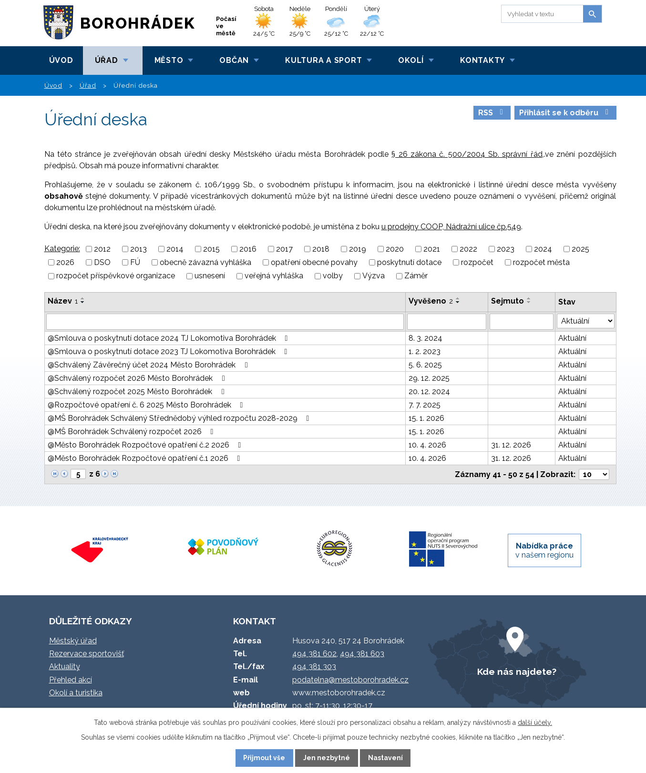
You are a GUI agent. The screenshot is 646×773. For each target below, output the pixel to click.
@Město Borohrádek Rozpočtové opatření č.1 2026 (146, 458)
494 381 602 (314, 653)
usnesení (210, 276)
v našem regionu (544, 550)
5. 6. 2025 (425, 364)
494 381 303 (314, 666)
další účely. (535, 722)
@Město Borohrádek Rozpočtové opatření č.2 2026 (146, 444)
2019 (357, 249)
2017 (284, 249)
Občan (234, 60)
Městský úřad (73, 640)
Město (169, 60)
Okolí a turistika (76, 692)
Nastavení (385, 758)
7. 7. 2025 (425, 404)
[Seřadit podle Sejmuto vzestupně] (529, 298)
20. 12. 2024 (429, 391)
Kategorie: (62, 248)
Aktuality (64, 666)
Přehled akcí (70, 679)
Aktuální (572, 338)
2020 (395, 249)
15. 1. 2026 (426, 418)
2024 (543, 249)
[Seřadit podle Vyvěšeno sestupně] (458, 302)
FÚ (135, 262)
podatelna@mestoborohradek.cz (350, 679)
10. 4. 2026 (427, 444)
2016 (247, 249)
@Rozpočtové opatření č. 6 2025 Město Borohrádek (147, 404)
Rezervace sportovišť (86, 653)
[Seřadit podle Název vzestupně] (83, 298)
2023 (505, 249)
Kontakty (482, 60)
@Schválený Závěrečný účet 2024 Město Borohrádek (149, 364)
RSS (492, 112)
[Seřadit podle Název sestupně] (83, 302)
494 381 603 (362, 653)
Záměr (416, 276)
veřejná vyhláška (274, 276)
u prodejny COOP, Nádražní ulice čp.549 (451, 226)
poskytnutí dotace (409, 262)
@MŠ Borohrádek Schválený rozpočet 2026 (132, 431)
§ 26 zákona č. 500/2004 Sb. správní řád (467, 154)
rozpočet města (541, 262)
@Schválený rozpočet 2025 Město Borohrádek (137, 391)
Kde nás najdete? (516, 671)
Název (63, 300)
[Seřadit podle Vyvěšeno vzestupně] (458, 298)
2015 (211, 249)
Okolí (411, 60)
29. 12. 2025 (429, 378)
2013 (138, 249)
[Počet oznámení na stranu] (594, 474)
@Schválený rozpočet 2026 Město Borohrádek (138, 378)
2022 (468, 249)
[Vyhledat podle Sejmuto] (522, 322)
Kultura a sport (323, 60)
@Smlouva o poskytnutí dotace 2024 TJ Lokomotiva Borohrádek (169, 338)
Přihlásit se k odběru (565, 112)
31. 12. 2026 (511, 444)
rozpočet (477, 262)
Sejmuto (507, 300)
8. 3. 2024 (425, 338)
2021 (431, 249)
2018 (320, 249)
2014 (175, 249)
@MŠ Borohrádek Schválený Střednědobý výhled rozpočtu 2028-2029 (180, 418)
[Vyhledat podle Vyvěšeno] (446, 322)
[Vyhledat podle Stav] (586, 321)
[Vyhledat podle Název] (225, 322)
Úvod (61, 60)
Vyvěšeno (431, 300)
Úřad (106, 60)
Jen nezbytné (326, 758)
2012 (102, 249)
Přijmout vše (264, 758)
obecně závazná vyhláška (205, 262)
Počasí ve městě (226, 26)
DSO (102, 262)
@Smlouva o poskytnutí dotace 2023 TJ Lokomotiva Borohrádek (169, 351)
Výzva (373, 276)
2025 (580, 249)
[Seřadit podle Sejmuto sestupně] (529, 302)
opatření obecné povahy (314, 262)
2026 (65, 262)
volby (333, 276)
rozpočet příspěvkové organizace (115, 276)
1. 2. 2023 (425, 351)
